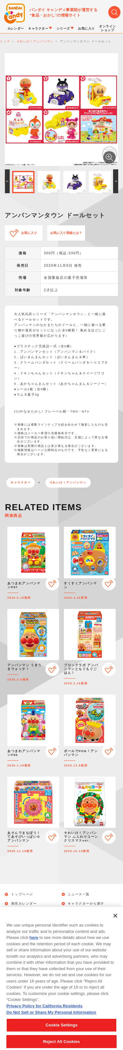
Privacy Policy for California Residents (44, 1012)
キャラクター (21, 482)
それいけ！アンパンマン (68, 482)
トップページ (22, 894)
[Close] (115, 922)
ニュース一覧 (79, 894)
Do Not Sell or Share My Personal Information (51, 1018)
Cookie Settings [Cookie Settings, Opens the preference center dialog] (61, 1031)
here (33, 943)
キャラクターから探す (86, 903)
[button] (7, 181)
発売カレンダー (24, 903)
